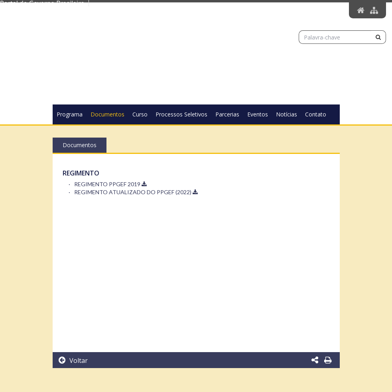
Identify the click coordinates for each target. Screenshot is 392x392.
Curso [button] (140, 114)
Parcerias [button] (227, 114)
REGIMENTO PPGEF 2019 (110, 184)
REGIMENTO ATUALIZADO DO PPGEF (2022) (136, 192)
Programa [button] (70, 114)
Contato (315, 114)
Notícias (286, 114)
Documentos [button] (107, 114)
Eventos (257, 114)
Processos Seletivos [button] (181, 114)
